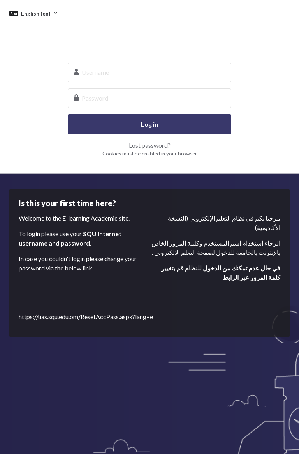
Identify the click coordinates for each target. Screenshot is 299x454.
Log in (149, 124)
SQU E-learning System (149, 37)
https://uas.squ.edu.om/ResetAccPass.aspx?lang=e (86, 316)
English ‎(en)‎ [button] (36, 13)
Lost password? (150, 145)
